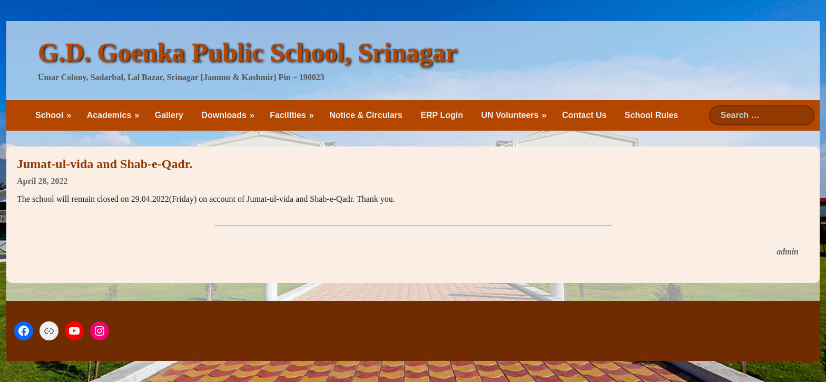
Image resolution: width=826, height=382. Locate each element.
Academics (109, 115)
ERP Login (441, 115)
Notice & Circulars (365, 115)
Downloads (223, 115)
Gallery (169, 115)
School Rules (651, 115)
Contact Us (584, 115)
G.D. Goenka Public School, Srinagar (247, 52)
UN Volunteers (509, 115)
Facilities (288, 115)
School (49, 115)
